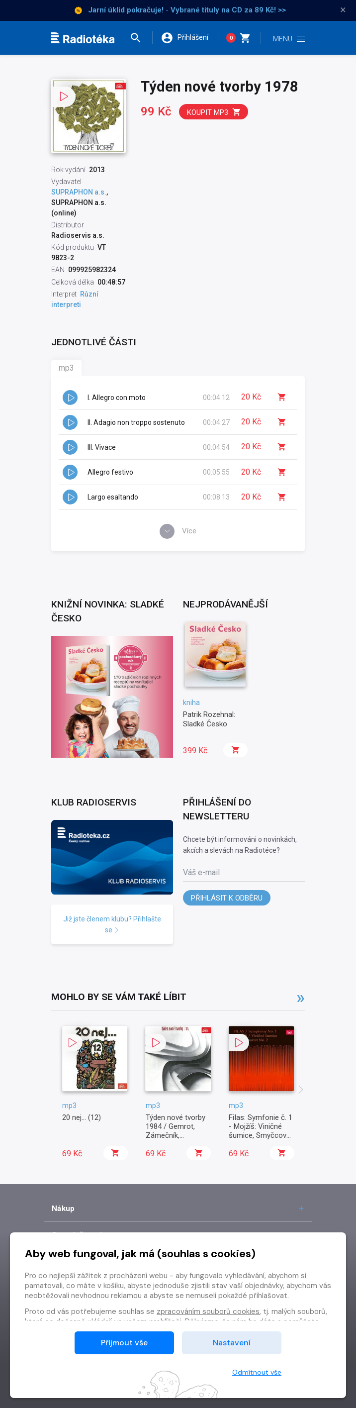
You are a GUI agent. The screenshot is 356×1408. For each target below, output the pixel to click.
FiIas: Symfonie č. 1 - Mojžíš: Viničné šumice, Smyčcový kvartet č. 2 (260, 1131)
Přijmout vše (124, 1342)
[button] (140, 37)
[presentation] (301, 1091)
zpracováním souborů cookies (208, 1311)
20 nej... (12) (81, 1117)
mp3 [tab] (66, 368)
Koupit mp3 (214, 112)
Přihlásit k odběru (227, 898)
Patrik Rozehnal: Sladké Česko (209, 719)
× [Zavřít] (343, 9)
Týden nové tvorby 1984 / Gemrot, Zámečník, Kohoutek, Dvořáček (178, 1131)
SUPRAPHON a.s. (78, 192)
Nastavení (232, 1342)
